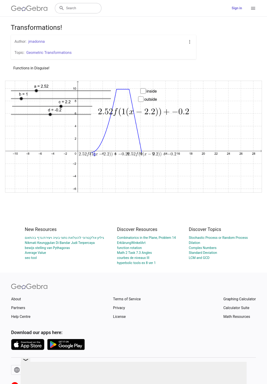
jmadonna (36, 41)
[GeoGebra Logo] (29, 8)
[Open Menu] (253, 8)
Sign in (237, 8)
